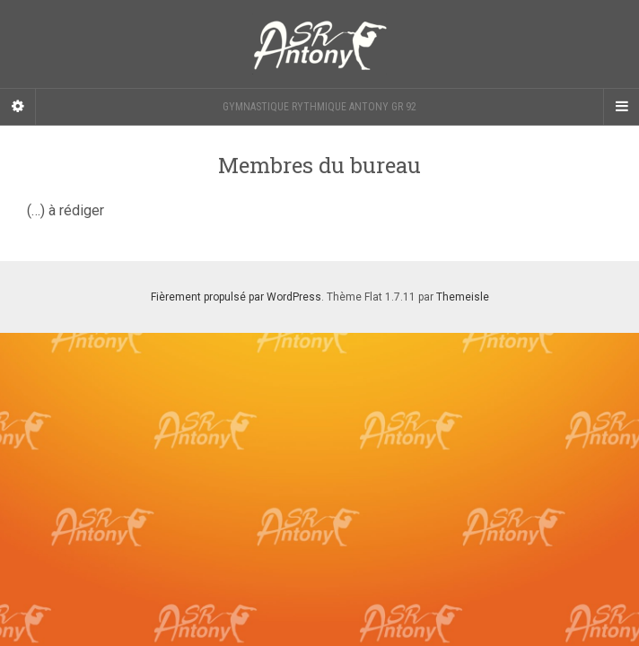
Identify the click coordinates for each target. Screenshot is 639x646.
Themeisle (462, 297)
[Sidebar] (18, 107)
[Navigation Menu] (621, 107)
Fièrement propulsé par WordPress (236, 297)
